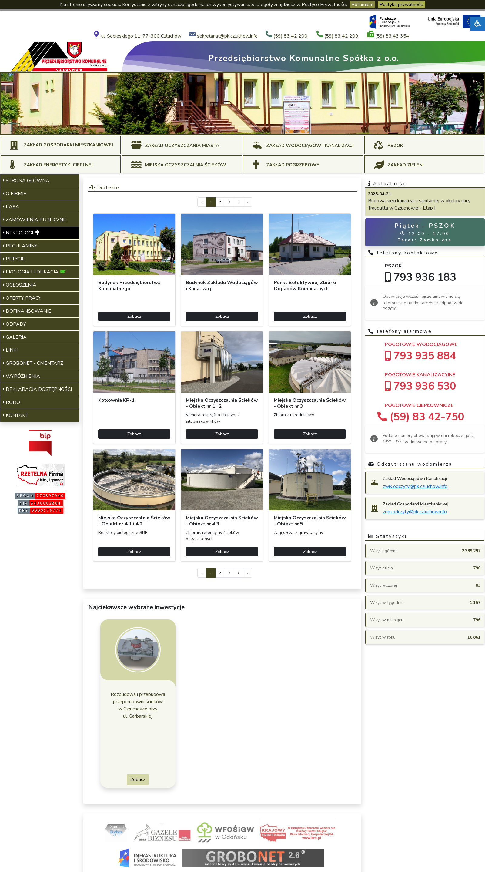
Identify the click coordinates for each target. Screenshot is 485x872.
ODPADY (14, 324)
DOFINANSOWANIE (27, 311)
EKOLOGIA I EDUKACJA (34, 272)
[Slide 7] (275, 126)
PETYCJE (14, 259)
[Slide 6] (264, 126)
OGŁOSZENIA (19, 285)
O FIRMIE (14, 193)
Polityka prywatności (401, 4)
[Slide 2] (220, 126)
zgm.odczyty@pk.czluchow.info (415, 511)
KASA (11, 206)
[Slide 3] (231, 126)
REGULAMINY (20, 246)
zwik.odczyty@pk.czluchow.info (415, 486)
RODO (11, 402)
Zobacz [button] (137, 779)
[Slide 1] (209, 126)
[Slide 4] (242, 126)
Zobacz (134, 316)
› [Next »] (247, 202)
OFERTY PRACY (22, 298)
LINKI (10, 350)
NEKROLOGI (21, 233)
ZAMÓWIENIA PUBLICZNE (34, 219)
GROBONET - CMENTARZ (33, 363)
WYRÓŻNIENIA (21, 376)
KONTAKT (15, 415)
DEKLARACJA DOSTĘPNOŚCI (37, 389)
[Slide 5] (253, 126)
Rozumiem (362, 4)
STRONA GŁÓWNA (26, 180)
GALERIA (15, 337)
